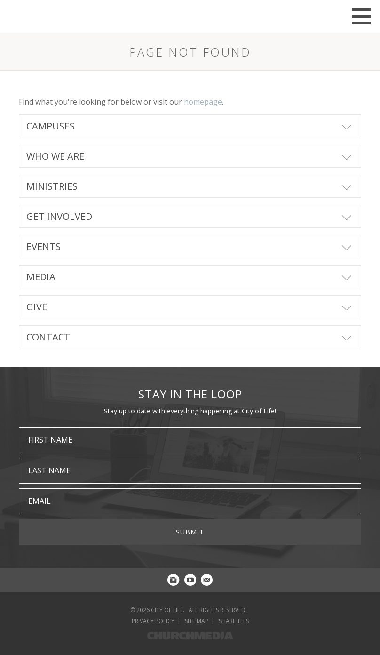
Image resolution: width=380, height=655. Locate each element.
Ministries (52, 186)
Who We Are (55, 156)
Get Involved (59, 216)
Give (36, 306)
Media (40, 276)
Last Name (49, 470)
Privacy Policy (153, 621)
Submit (190, 531)
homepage (203, 102)
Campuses (50, 126)
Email (39, 501)
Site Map (196, 621)
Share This (234, 621)
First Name (50, 440)
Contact (48, 337)
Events (43, 246)
